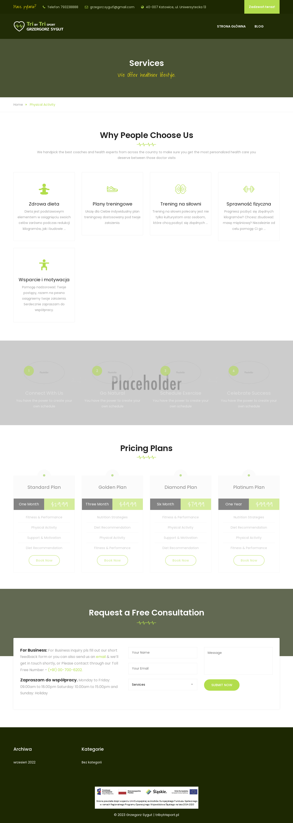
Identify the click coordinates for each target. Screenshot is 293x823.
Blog (259, 26)
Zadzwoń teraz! (262, 7)
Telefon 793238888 (62, 7)
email (101, 656)
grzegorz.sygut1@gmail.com (112, 7)
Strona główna (231, 26)
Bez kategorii (92, 762)
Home (18, 104)
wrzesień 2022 (24, 762)
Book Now (44, 562)
